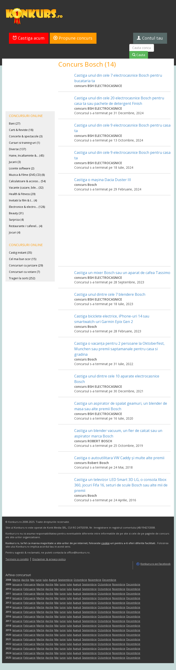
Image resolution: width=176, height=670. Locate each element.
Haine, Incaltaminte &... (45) (26, 155)
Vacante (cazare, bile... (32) (26, 188)
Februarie (29, 584)
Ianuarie (17, 584)
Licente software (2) (21, 168)
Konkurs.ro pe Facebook (155, 563)
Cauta (138, 55)
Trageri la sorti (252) (22, 278)
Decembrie (109, 579)
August (53, 579)
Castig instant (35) (20, 253)
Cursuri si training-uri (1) (24, 143)
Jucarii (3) (15, 162)
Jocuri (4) (14, 232)
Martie (16, 579)
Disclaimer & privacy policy (49, 559)
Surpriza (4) (16, 220)
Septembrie (65, 579)
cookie (105, 543)
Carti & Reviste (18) (21, 130)
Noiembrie (94, 579)
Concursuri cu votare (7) (24, 272)
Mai (32, 579)
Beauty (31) (16, 213)
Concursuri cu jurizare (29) (26, 265)
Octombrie (80, 579)
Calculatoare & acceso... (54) (27, 181)
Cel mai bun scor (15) (22, 259)
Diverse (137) (17, 149)
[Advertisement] (114, 227)
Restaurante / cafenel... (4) (25, 226)
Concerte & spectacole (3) (25, 136)
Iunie (39, 579)
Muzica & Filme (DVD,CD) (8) (27, 175)
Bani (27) (14, 123)
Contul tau (150, 38)
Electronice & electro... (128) (27, 207)
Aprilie (25, 579)
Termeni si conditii (17, 559)
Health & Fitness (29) (22, 194)
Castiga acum (28, 38)
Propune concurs (72, 38)
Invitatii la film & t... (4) (23, 200)
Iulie (45, 579)
